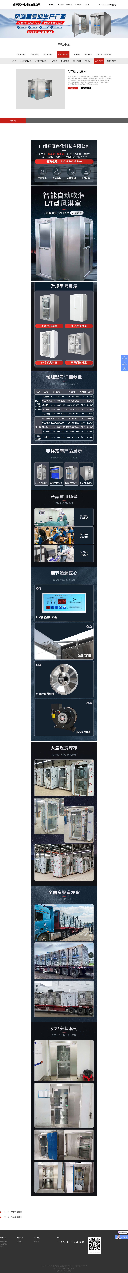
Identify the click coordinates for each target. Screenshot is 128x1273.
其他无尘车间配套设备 (103, 54)
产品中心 (61, 5)
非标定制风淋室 (63, 54)
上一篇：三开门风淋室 (11, 1212)
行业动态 (19, 1241)
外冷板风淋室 (48, 54)
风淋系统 (77, 54)
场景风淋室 (88, 54)
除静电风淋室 (77, 61)
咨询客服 (86, 88)
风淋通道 (87, 61)
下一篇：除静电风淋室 (11, 1217)
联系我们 (87, 5)
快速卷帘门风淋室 (25, 61)
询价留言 (73, 88)
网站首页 (52, 5)
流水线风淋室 (65, 61)
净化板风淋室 (34, 54)
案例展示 (78, 5)
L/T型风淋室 (99, 61)
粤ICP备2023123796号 (81, 1266)
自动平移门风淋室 (40, 61)
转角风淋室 (53, 61)
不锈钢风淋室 (21, 54)
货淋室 (14, 61)
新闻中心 (69, 5)
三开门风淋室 (111, 61)
